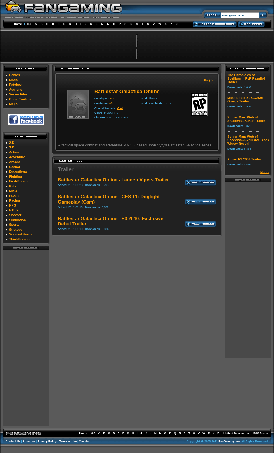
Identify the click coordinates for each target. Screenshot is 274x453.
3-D (11, 147)
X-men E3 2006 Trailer (244, 159)
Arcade (14, 162)
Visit (120, 108)
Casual (14, 167)
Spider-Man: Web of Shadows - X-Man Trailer (246, 119)
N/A (112, 98)
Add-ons (15, 89)
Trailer (66, 169)
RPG (12, 205)
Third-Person (19, 239)
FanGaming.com (229, 441)
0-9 (29, 23)
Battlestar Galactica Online (127, 92)
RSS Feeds (260, 433)
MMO (13, 191)
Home (18, 23)
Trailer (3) (206, 80)
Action (14, 152)
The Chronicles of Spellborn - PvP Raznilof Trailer (246, 78)
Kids (12, 186)
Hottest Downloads (236, 433)
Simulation (17, 220)
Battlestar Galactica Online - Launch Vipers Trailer (113, 179)
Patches (15, 84)
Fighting (15, 176)
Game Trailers (20, 99)
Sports (14, 224)
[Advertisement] (26, 337)
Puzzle (14, 195)
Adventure (17, 157)
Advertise (28, 441)
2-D (11, 142)
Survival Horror (21, 234)
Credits (84, 441)
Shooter (15, 215)
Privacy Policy (47, 441)
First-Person (18, 181)
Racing (14, 200)
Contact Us (13, 441)
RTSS (13, 210)
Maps (13, 104)
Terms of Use (68, 441)
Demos (14, 75)
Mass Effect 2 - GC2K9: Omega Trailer (245, 99)
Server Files (18, 94)
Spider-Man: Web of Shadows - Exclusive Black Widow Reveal (248, 140)
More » (264, 172)
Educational (18, 171)
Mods (13, 80)
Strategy (15, 229)
